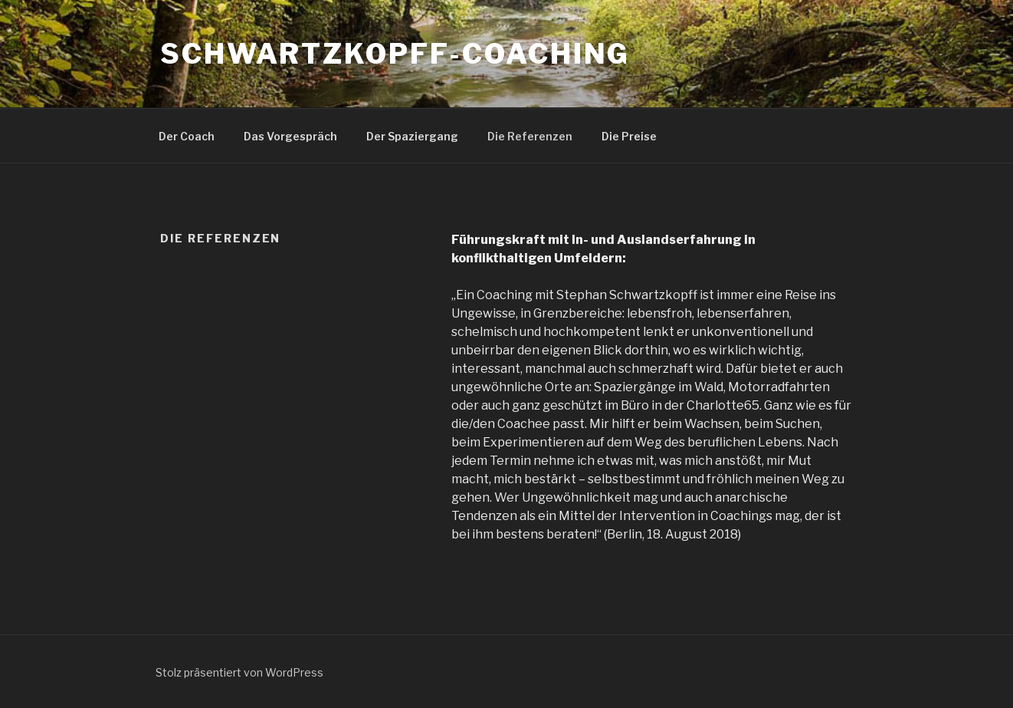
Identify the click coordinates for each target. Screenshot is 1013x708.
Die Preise (629, 136)
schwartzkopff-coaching (395, 54)
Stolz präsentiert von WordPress (239, 672)
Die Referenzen (529, 136)
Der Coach (187, 136)
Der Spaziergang (412, 136)
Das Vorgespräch (290, 136)
